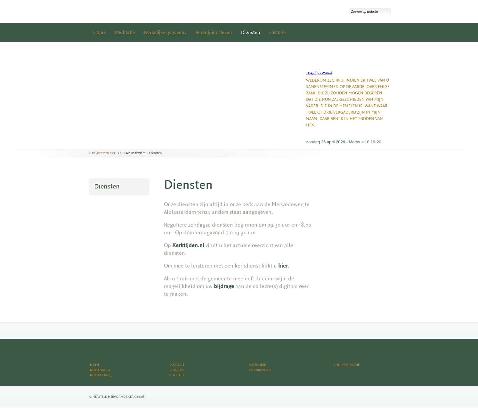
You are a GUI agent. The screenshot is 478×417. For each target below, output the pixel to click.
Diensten (250, 32)
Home (99, 32)
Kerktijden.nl (188, 245)
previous (91, 143)
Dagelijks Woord (319, 73)
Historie (277, 32)
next (98, 143)
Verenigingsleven (214, 32)
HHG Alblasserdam (131, 153)
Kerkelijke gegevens (165, 32)
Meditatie (125, 32)
